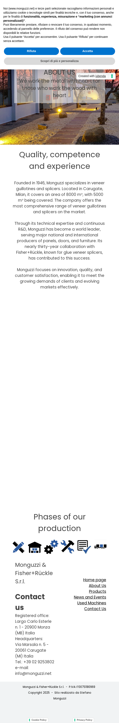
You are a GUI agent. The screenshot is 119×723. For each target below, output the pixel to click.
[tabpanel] (59, 160)
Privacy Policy (84, 720)
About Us (97, 585)
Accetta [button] (87, 51)
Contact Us (95, 609)
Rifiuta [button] (31, 51)
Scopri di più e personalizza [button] (59, 61)
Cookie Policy (38, 720)
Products (97, 591)
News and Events (90, 597)
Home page (94, 580)
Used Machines (91, 603)
